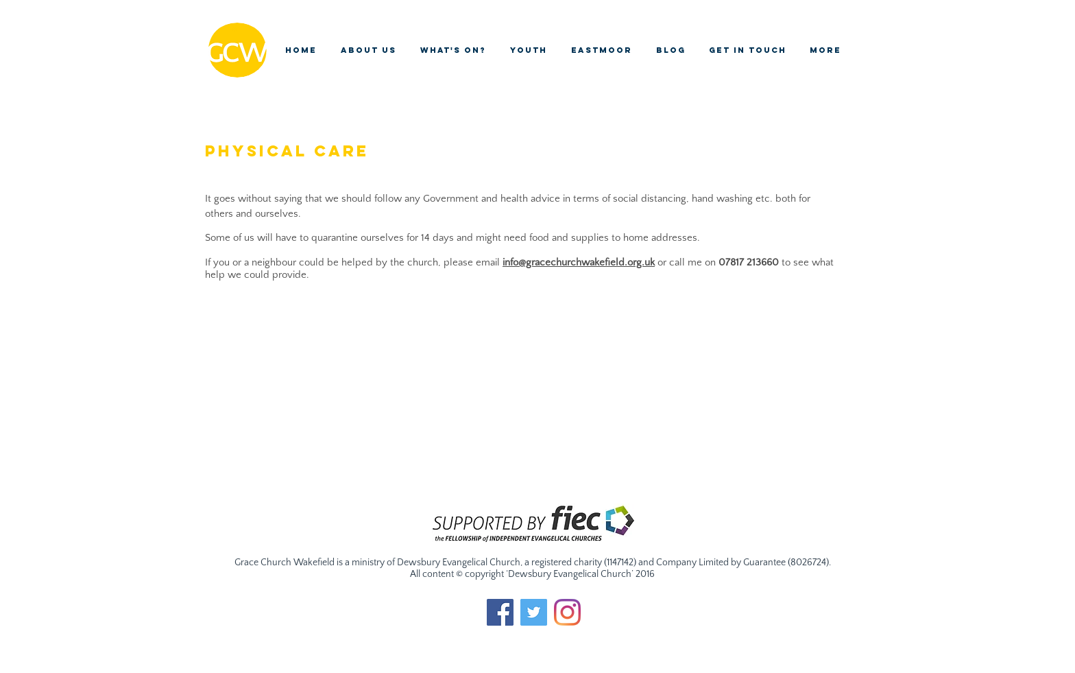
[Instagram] (567, 612)
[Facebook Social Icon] (500, 612)
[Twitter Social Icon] (533, 612)
